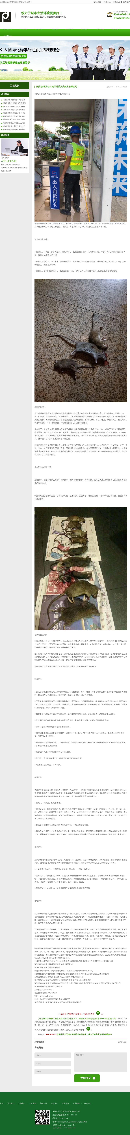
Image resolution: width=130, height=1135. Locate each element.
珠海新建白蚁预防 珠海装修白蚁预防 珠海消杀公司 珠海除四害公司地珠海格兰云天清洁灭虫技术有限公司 (77, 983)
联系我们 (126, 2)
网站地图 (116, 2)
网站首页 (7, 29)
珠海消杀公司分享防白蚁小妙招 (14, 126)
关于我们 (23, 29)
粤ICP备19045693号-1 (67, 1125)
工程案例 (54, 29)
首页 (117, 87)
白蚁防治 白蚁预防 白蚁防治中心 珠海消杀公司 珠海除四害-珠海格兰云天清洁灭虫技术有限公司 (73, 961)
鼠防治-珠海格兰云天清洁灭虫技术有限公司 (56, 86)
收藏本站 (107, 2)
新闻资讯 (69, 29)
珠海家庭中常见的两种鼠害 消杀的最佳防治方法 (54, 964)
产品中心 (38, 29)
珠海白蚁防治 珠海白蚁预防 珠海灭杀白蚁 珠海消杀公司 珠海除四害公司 (63, 971)
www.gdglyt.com (46, 996)
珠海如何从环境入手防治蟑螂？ (47, 968)
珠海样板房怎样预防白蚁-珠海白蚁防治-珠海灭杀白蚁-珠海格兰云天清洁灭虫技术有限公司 (71, 974)
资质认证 (84, 29)
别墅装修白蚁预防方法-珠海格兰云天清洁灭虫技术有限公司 (58, 977)
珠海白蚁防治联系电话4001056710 (48, 987)
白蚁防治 (7, 36)
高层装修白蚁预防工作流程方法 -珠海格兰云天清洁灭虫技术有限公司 (62, 980)
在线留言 (97, 2)
